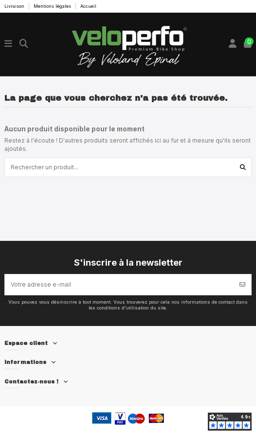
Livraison (15, 6)
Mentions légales (53, 6)
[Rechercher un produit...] (243, 167)
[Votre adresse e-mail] (119, 284)
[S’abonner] (242, 284)
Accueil (88, 6)
